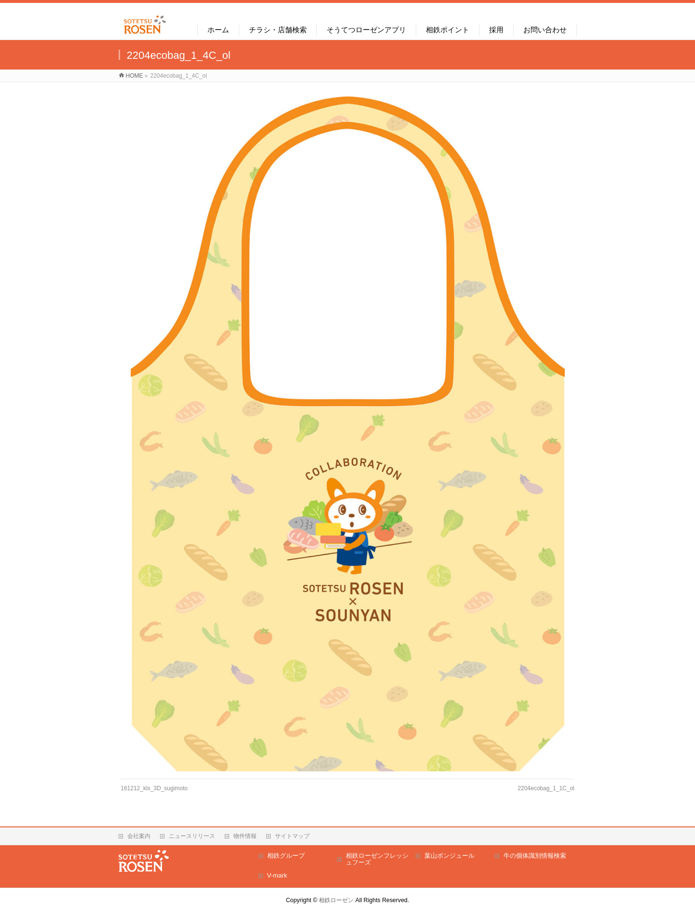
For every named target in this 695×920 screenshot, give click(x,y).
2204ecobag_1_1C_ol (546, 788)
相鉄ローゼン (336, 900)
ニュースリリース (192, 836)
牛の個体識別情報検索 (535, 855)
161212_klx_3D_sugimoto (154, 788)
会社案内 (138, 836)
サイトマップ (292, 836)
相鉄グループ (286, 855)
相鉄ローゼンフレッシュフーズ (377, 859)
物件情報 (245, 836)
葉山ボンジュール (449, 855)
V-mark (277, 875)
